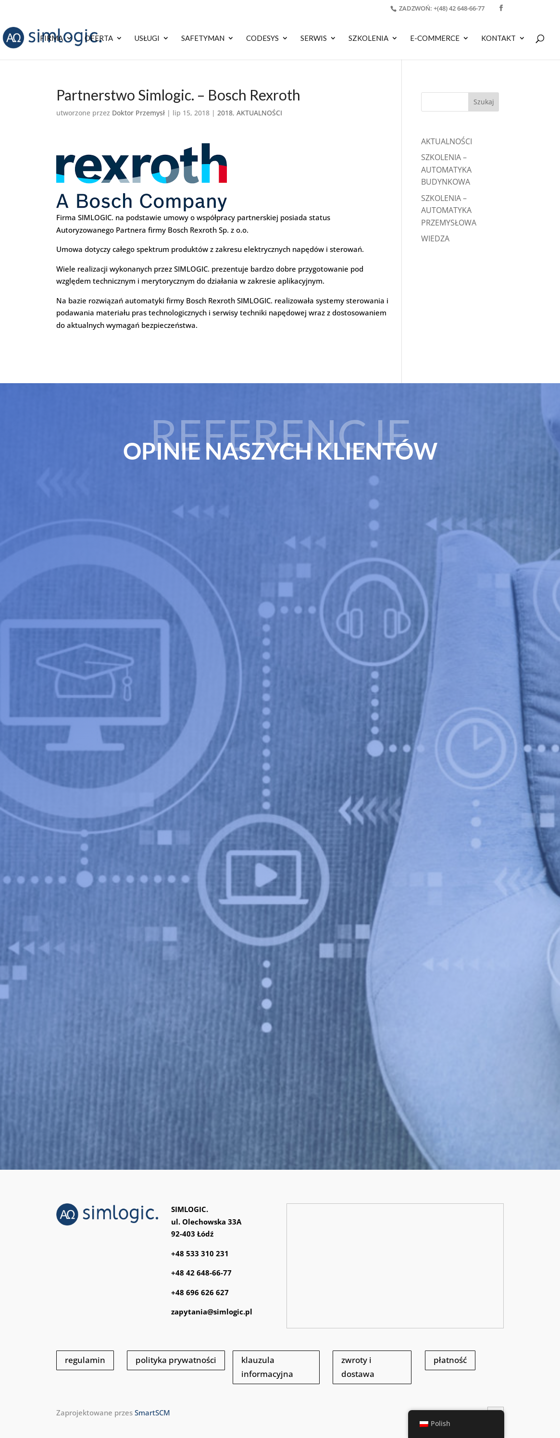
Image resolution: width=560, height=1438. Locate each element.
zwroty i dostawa (357, 1366)
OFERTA (99, 38)
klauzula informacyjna (267, 1366)
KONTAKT (498, 38)
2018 (225, 112)
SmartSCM (152, 1412)
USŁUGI (147, 38)
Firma (51, 38)
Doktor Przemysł (138, 112)
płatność (450, 1359)
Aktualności (446, 141)
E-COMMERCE (435, 38)
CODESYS (262, 38)
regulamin (85, 1359)
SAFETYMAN (202, 38)
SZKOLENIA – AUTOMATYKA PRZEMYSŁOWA (448, 210)
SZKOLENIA (368, 38)
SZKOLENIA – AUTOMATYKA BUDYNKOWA (446, 169)
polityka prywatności (176, 1359)
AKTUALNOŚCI (259, 112)
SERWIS (313, 38)
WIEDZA (435, 238)
